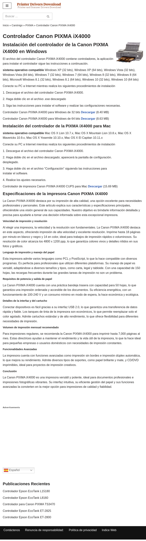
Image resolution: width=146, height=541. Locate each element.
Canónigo (17, 25)
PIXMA (29, 25)
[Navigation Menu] (7, 6)
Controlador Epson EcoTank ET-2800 (27, 517)
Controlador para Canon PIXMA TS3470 (29, 504)
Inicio (6, 25)
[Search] (23, 16)
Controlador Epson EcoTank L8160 (25, 497)
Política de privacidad (83, 530)
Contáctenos (11, 530)
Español (12, 470)
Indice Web (109, 530)
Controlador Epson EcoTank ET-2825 (27, 510)
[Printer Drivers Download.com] (39, 6)
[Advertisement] (73, 434)
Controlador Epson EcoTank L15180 (26, 491)
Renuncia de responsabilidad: (44, 530)
